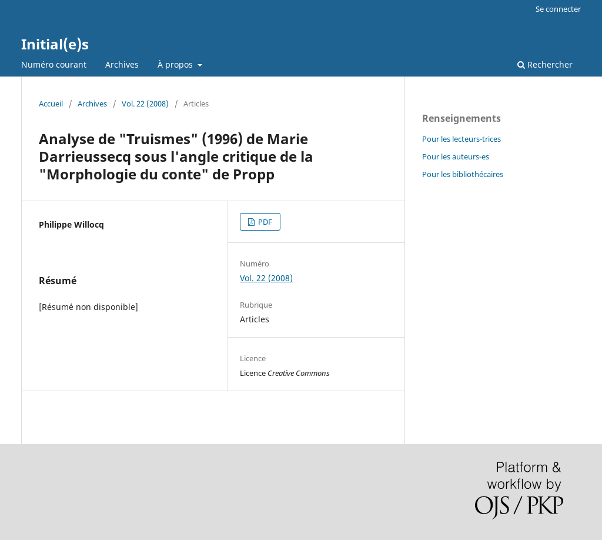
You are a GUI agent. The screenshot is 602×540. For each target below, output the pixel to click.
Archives (122, 64)
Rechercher (545, 64)
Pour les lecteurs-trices (461, 139)
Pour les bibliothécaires (462, 174)
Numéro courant (53, 64)
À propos (176, 64)
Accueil (51, 103)
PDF (264, 221)
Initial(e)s (55, 44)
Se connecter (558, 9)
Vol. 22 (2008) (145, 103)
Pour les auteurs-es (455, 156)
